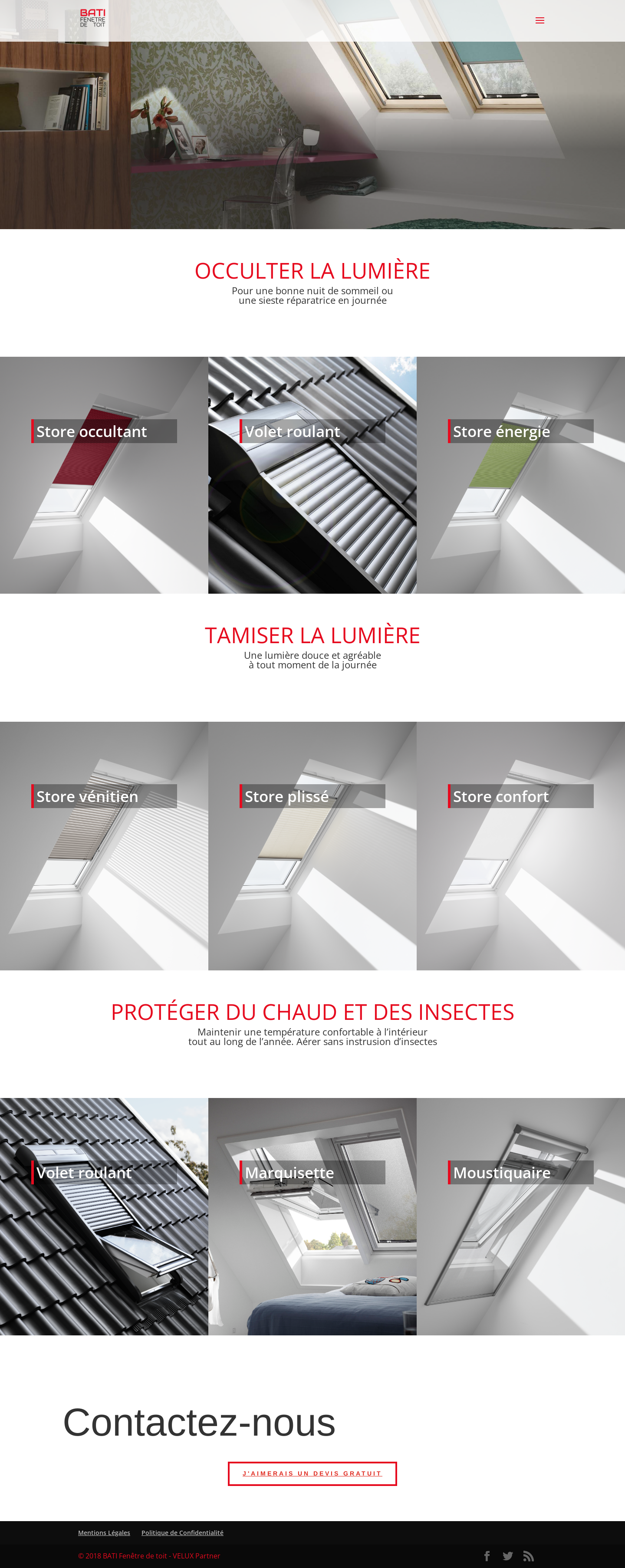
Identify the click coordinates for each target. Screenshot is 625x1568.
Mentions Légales (104, 1533)
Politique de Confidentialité (182, 1533)
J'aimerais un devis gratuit (312, 1473)
